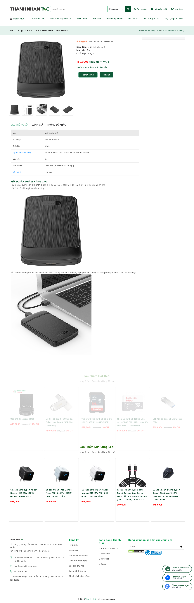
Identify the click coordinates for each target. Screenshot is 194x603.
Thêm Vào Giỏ (88, 79)
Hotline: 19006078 (108, 548)
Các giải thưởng (76, 566)
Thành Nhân (91, 599)
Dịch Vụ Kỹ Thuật (114, 18)
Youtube (104, 558)
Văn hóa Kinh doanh (78, 555)
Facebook (104, 553)
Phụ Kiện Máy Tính (151, 30)
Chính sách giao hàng (79, 576)
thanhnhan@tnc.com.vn (25, 566)
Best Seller (82, 18)
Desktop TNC (38, 18)
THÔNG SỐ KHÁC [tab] (56, 129)
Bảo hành (17, 177)
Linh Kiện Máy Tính (59, 18)
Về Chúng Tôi (150, 18)
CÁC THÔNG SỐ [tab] (19, 129)
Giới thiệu (73, 545)
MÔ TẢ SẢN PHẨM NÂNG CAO (29, 186)
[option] (41, 74)
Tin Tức (131, 18)
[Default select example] (116, 9)
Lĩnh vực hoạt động (78, 560)
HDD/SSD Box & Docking (172, 30)
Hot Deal (97, 18)
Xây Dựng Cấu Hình (174, 18)
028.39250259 (20, 571)
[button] (106, 80)
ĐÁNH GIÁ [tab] (37, 129)
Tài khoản (140, 9)
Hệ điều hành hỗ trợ (22, 157)
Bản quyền (74, 550)
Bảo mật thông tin (77, 571)
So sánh (106, 79)
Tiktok (103, 564)
